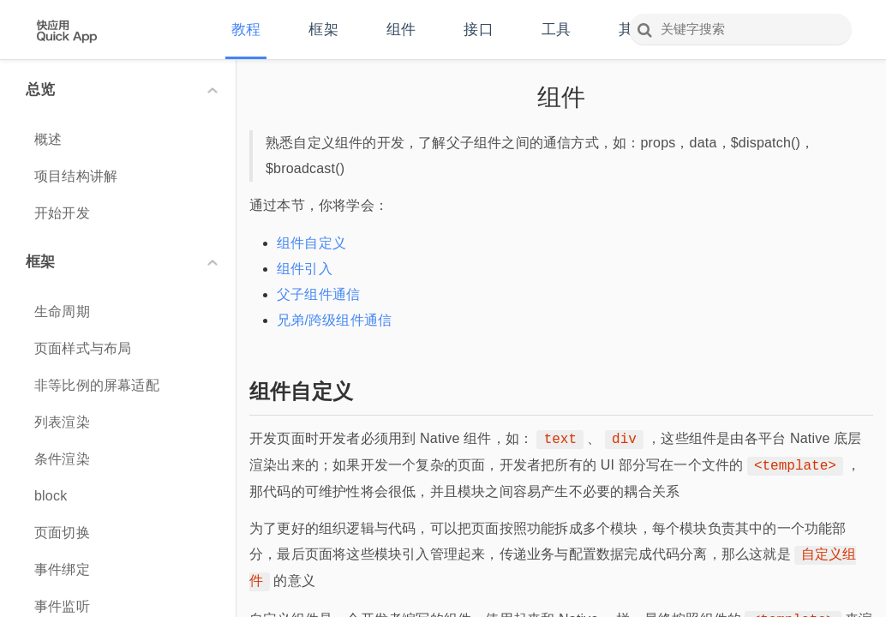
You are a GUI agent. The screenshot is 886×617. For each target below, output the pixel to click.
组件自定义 (311, 243)
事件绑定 (62, 569)
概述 (48, 139)
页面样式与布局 (82, 348)
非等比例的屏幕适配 (96, 385)
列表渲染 (62, 422)
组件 (401, 29)
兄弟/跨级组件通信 (334, 320)
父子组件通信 (318, 294)
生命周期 (62, 311)
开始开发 (62, 213)
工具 (556, 29)
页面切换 (62, 532)
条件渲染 (62, 459)
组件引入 (304, 268)
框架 (323, 29)
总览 (122, 89)
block (50, 495)
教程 (245, 29)
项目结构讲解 (75, 176)
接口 (478, 29)
